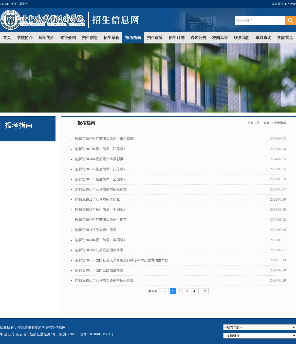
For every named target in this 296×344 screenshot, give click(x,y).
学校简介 (25, 38)
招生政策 (155, 38)
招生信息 (90, 38)
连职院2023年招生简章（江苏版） (101, 169)
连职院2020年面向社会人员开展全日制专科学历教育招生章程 (121, 260)
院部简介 (46, 38)
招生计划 (177, 38)
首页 (7, 38)
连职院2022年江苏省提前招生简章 (101, 220)
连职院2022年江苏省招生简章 (97, 199)
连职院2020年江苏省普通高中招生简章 (104, 280)
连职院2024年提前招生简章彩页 (99, 159)
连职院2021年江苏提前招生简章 (99, 250)
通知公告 (198, 38)
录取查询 (263, 38)
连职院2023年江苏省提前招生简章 (101, 189)
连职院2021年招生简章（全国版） (101, 240)
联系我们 (242, 38)
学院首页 (285, 38)
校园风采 (220, 38)
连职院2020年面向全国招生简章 (99, 270)
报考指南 (133, 38)
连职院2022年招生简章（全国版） (101, 209)
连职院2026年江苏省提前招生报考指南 (104, 139)
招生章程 (111, 38)
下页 (203, 291)
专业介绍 (68, 38)
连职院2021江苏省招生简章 (95, 230)
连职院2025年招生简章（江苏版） (101, 149)
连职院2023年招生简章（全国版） (101, 179)
